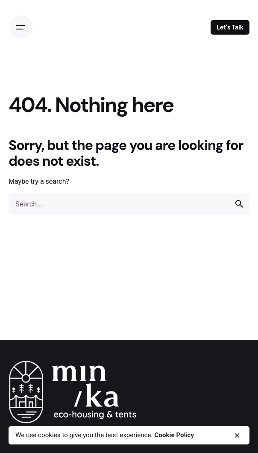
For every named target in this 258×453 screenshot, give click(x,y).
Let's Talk (230, 27)
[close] (237, 435)
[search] (239, 204)
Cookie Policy (174, 435)
